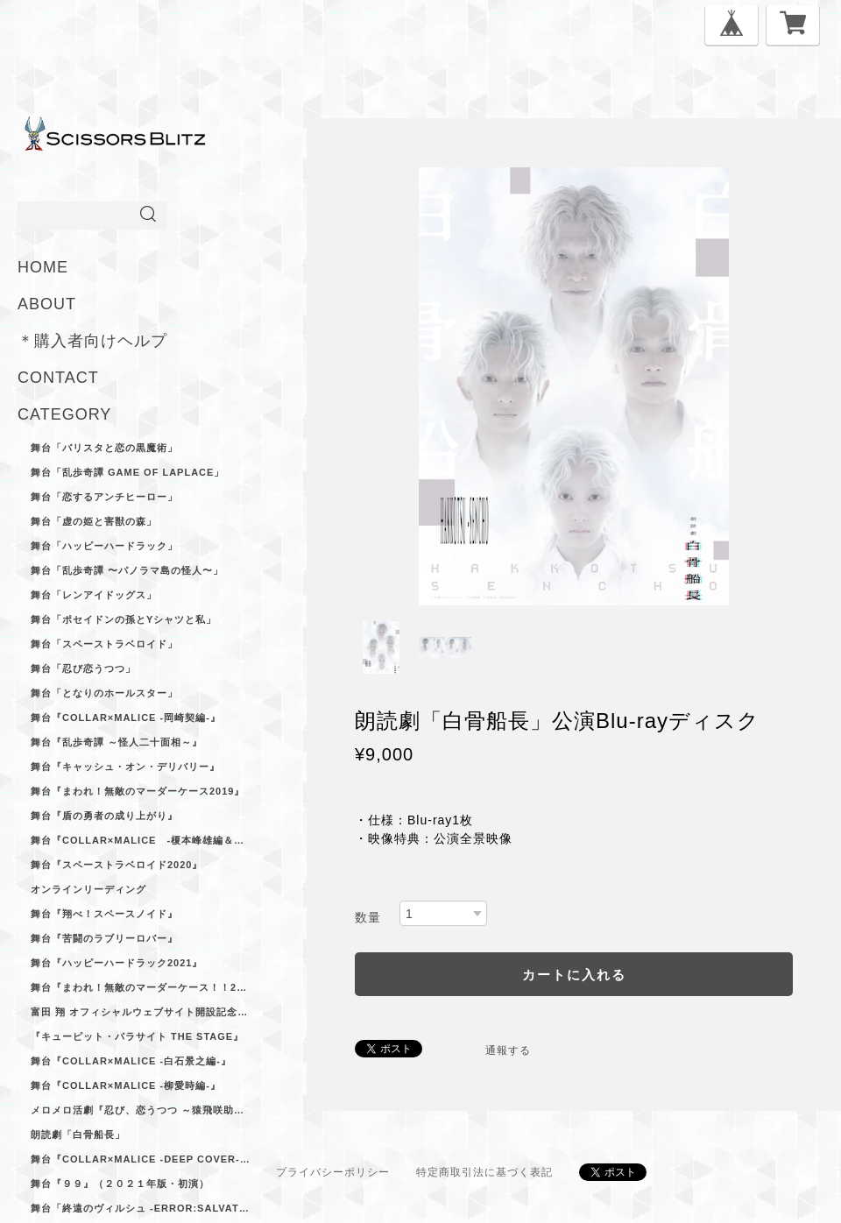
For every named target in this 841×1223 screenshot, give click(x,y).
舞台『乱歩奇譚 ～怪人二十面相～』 (116, 742)
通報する (508, 1050)
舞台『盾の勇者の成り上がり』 (104, 815)
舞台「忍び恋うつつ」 (83, 668)
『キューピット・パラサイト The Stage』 (137, 1036)
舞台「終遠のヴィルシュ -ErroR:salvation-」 (140, 1208)
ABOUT (47, 304)
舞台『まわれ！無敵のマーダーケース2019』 (137, 791)
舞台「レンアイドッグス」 (94, 595)
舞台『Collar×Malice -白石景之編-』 (131, 1061)
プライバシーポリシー (333, 1172)
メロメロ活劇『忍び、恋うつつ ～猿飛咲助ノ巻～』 (140, 1110)
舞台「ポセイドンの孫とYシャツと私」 (123, 619)
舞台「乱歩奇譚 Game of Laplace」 (127, 472)
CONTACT (58, 377)
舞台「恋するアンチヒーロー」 (104, 496)
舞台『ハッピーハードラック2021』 (116, 963)
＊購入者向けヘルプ (92, 341)
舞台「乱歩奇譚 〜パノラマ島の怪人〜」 (127, 570)
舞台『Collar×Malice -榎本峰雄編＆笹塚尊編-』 (140, 840)
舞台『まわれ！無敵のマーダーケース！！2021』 (140, 987)
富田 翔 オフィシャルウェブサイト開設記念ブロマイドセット (140, 1012)
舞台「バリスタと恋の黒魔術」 (104, 447)
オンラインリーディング (88, 889)
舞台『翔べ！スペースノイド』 (104, 913)
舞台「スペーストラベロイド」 (104, 644)
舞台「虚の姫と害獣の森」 (94, 521)
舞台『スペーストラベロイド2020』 (116, 864)
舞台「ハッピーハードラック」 (104, 546)
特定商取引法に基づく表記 (484, 1172)
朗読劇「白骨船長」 (78, 1134)
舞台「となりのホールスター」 (104, 693)
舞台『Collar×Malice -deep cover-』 (140, 1159)
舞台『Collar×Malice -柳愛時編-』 (126, 1085)
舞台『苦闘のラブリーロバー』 (104, 938)
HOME (43, 267)
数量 (368, 917)
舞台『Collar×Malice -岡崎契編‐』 (126, 717)
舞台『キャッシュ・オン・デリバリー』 (125, 766)
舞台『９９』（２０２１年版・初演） (120, 1183)
